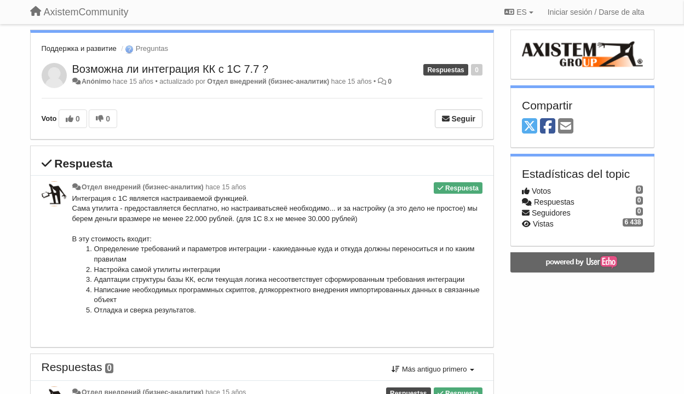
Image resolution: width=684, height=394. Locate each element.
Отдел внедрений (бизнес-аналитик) (268, 81)
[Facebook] (547, 126)
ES (518, 12)
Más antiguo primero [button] (433, 369)
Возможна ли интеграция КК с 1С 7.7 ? (170, 69)
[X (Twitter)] (529, 126)
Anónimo (96, 81)
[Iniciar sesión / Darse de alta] (596, 12)
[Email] (565, 126)
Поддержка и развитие (79, 48)
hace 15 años (225, 187)
